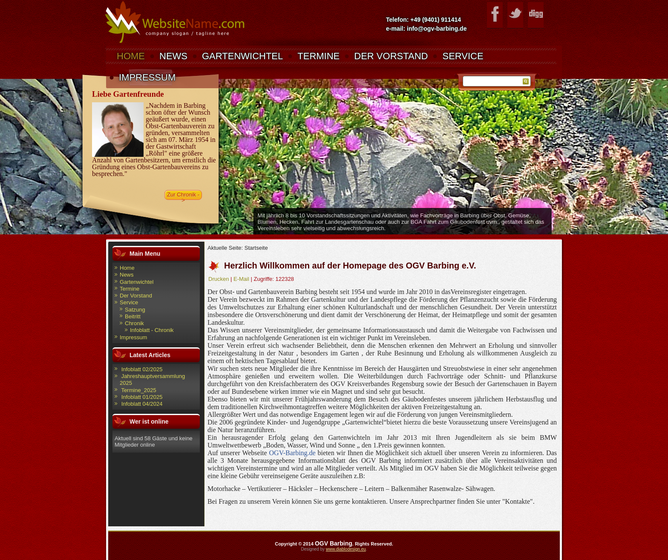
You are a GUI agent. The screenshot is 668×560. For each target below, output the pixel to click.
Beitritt (133, 316)
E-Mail (241, 279)
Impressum (147, 77)
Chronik (134, 323)
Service (462, 56)
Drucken (218, 279)
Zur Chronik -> (183, 195)
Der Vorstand (391, 56)
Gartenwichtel (242, 56)
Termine (318, 56)
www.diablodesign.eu (346, 549)
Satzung (135, 309)
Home (131, 56)
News (173, 56)
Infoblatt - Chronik (152, 330)
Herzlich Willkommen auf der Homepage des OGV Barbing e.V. (350, 265)
